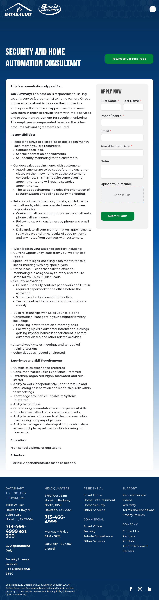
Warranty (129, 505)
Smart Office (93, 526)
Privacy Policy (55, 591)
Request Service (134, 495)
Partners (129, 536)
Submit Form (117, 216)
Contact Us (131, 531)
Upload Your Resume (116, 184)
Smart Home (93, 495)
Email (105, 131)
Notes (105, 161)
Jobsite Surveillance (98, 536)
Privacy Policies (134, 515)
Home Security (94, 505)
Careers (128, 551)
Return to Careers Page (129, 58)
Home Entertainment (99, 500)
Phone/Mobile (111, 116)
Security (89, 531)
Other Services (94, 510)
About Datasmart (135, 546)
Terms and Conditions (138, 510)
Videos (127, 500)
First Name (109, 101)
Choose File (122, 195)
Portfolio (129, 541)
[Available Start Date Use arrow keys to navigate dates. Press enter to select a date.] (122, 152)
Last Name (131, 101)
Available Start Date (115, 146)
